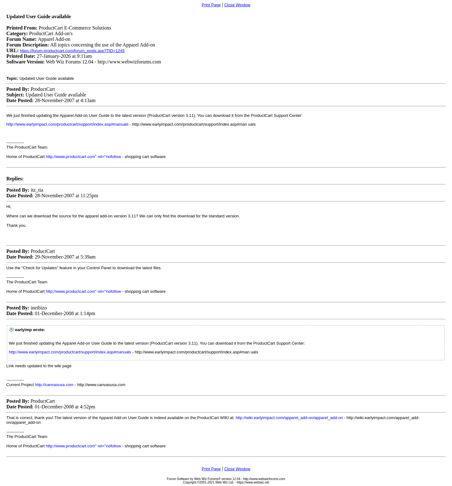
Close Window (237, 5)
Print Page (211, 5)
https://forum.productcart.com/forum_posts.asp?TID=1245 (72, 50)
